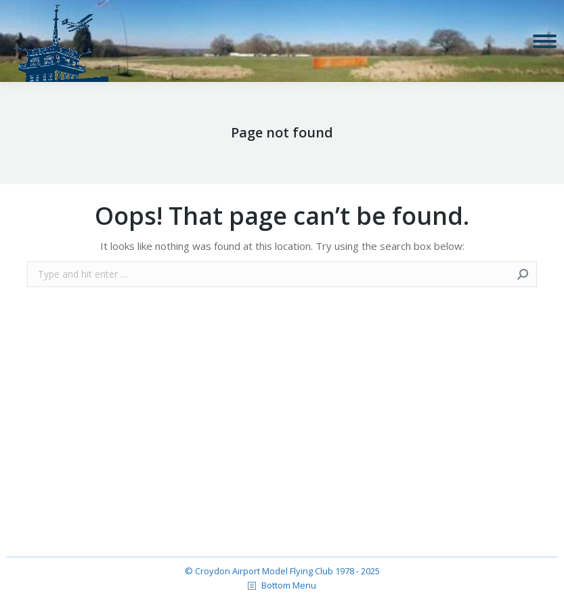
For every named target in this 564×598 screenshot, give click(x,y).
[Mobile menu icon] (544, 41)
